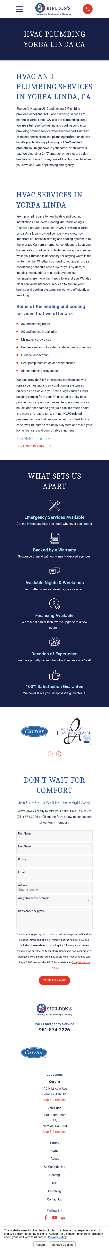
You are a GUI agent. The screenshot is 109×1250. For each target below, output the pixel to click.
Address (23, 885)
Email (21, 872)
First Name (24, 833)
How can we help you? (31, 911)
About (55, 1159)
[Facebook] (46, 1218)
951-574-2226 (54, 1030)
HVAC (54, 1183)
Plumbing (54, 1191)
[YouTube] (54, 1218)
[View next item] (58, 754)
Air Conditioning (54, 1167)
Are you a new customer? (34, 898)
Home (54, 1151)
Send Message (54, 981)
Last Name (24, 846)
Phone (22, 859)
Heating (54, 1175)
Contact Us (54, 1199)
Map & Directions (54, 1100)
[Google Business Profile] (63, 1218)
